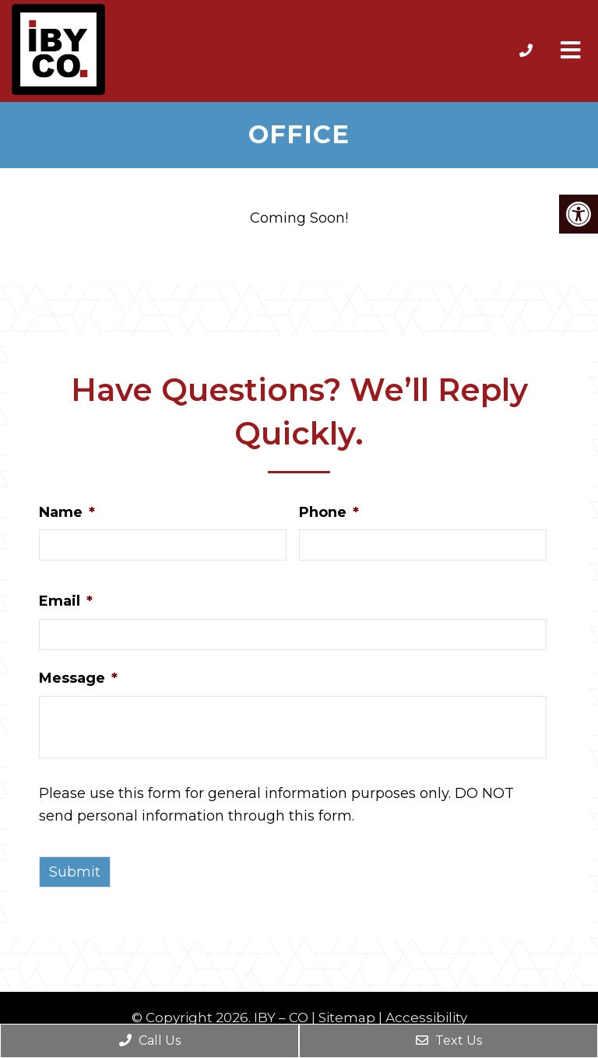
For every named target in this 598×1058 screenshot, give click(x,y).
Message (78, 678)
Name (67, 512)
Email (66, 601)
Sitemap (346, 1018)
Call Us (150, 1040)
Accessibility (426, 1018)
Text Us (449, 1040)
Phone (329, 512)
